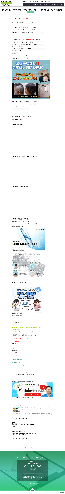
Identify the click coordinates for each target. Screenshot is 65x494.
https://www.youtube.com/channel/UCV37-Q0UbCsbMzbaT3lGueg (23, 381)
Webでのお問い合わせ (32, 483)
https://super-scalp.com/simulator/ (17, 315)
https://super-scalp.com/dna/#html (17, 226)
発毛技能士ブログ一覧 (31, 447)
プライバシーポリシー (4, 492)
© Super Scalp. (62, 492)
